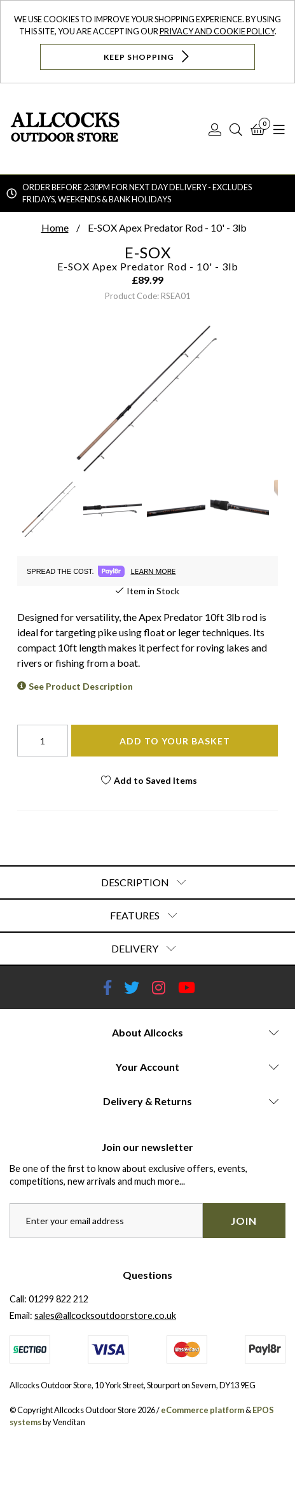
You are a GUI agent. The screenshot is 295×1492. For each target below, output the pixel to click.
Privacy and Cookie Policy (217, 31)
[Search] (236, 129)
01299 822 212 (58, 1298)
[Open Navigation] (279, 129)
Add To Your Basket (175, 741)
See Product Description (81, 686)
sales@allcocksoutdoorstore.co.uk (105, 1315)
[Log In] (215, 129)
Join (244, 1221)
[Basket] (257, 129)
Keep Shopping (148, 56)
